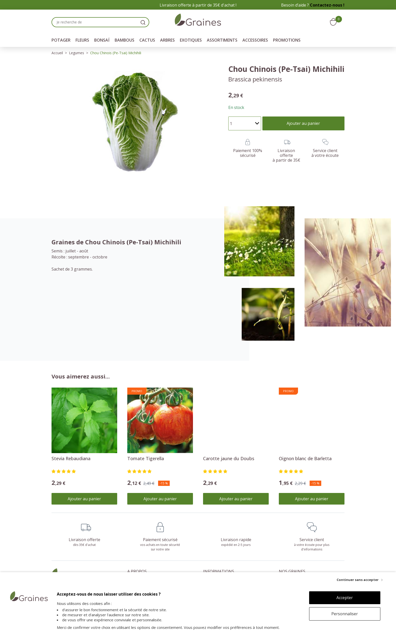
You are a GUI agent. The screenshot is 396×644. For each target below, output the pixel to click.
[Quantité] (244, 123)
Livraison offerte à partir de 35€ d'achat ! (198, 5)
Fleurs (82, 40)
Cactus (147, 40)
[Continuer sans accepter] (359, 579)
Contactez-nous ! (327, 5)
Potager (61, 40)
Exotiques (191, 40)
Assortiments (222, 40)
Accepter (344, 597)
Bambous (124, 40)
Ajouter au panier (84, 499)
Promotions (287, 40)
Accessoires (255, 40)
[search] (143, 22)
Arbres (167, 40)
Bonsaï (102, 40)
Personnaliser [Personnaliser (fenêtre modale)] (344, 614)
